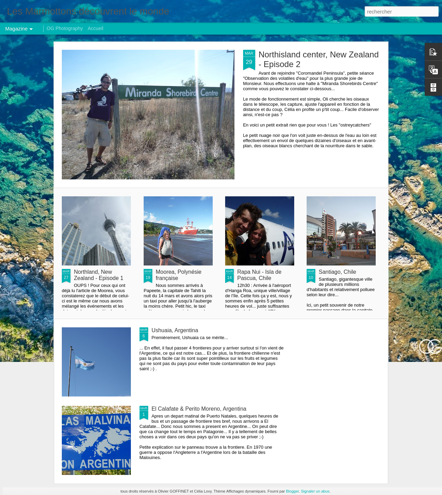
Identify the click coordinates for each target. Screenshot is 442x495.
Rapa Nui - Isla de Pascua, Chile (259, 275)
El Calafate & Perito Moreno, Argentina (199, 409)
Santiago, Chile (337, 272)
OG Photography (65, 28)
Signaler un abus (315, 491)
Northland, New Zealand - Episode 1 (98, 275)
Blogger (292, 491)
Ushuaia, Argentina (175, 330)
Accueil (95, 28)
